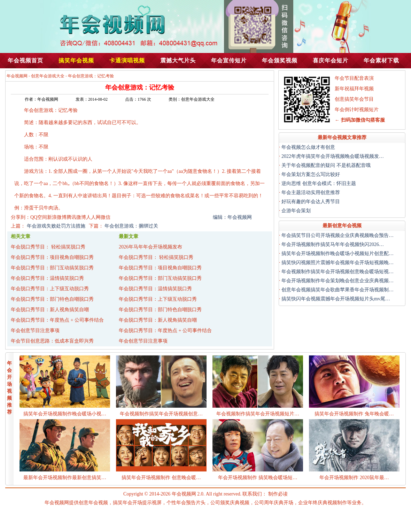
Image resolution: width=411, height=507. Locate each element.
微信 (105, 217)
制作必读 (278, 494)
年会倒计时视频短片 (357, 109)
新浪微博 (57, 217)
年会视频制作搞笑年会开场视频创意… (161, 413)
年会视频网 (17, 76)
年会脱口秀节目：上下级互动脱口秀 (50, 288)
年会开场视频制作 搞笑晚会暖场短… (257, 477)
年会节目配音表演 (354, 78)
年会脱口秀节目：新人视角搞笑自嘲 (50, 309)
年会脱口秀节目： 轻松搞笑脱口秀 (48, 246)
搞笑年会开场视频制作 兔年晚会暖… (354, 413)
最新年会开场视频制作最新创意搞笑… (64, 477)
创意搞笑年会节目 (354, 99)
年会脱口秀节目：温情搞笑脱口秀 (47, 278)
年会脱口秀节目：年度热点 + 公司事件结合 (57, 320)
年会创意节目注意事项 (35, 330)
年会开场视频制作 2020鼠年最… (354, 477)
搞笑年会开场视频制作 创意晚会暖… (161, 477)
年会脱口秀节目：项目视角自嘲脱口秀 (52, 257)
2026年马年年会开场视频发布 (150, 246)
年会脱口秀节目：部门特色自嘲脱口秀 (52, 299)
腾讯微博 (76, 217)
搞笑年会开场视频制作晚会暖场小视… (64, 413)
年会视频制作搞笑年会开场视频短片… (257, 413)
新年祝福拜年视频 (354, 88)
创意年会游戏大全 (47, 76)
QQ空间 (38, 217)
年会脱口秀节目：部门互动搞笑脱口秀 (52, 267)
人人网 (93, 217)
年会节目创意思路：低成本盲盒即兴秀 (52, 341)
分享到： (20, 217)
